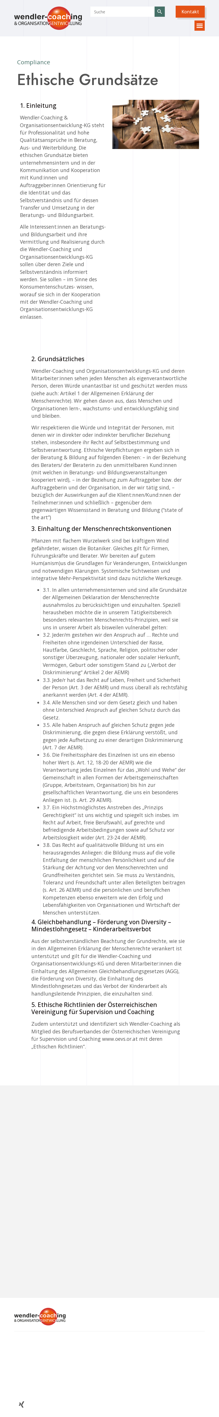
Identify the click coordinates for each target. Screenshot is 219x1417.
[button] (190, 12)
